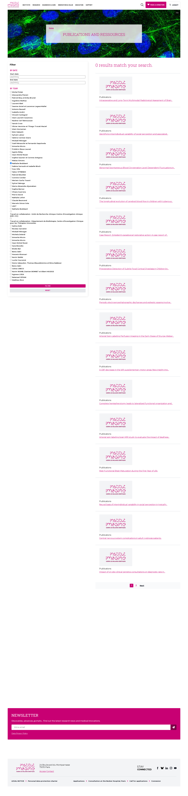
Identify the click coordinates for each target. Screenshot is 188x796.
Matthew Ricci (18, 280)
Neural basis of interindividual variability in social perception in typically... (133, 504)
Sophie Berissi (18, 189)
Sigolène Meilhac (19, 101)
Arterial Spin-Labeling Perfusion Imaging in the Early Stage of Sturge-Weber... (136, 336)
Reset (47, 290)
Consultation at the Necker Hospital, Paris (107, 781)
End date (14, 80)
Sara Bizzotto (17, 246)
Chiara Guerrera (19, 192)
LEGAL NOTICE (18, 781)
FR (177, 13)
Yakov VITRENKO (19, 172)
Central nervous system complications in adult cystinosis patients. (130, 538)
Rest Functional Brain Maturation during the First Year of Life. (128, 471)
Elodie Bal (16, 249)
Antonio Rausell (18, 109)
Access (42, 771)
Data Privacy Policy (20, 733)
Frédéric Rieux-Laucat (21, 149)
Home (51, 28)
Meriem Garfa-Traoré (21, 180)
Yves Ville (16, 169)
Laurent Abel (17, 103)
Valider (173, 727)
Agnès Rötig (17, 152)
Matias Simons (18, 160)
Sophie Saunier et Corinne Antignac (27, 158)
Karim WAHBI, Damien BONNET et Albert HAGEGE (33, 271)
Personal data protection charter (42, 781)
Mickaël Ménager (19, 141)
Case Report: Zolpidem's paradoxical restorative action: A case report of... (133, 235)
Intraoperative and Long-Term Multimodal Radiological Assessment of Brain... (135, 100)
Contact (50, 771)
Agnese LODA (18, 274)
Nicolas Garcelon (19, 229)
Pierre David (17, 195)
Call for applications (138, 781)
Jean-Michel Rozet (20, 155)
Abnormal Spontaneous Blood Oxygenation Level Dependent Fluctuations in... (137, 168)
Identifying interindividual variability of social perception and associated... (133, 134)
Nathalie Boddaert (20, 163)
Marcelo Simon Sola (20, 203)
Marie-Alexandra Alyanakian (24, 186)
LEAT (14, 206)
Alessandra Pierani (20, 95)
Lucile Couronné (19, 260)
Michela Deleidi (18, 234)
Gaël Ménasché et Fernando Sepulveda (29, 143)
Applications (79, 781)
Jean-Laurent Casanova (22, 118)
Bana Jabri (16, 252)
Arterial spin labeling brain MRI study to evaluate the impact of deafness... (134, 437)
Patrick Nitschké (19, 175)
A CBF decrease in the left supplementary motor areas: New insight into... (134, 370)
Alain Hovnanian (19, 129)
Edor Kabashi (17, 132)
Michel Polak (17, 92)
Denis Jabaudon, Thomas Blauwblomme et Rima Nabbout (36, 263)
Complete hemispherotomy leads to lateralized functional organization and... (136, 403)
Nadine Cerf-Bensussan (22, 121)
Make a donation (157, 5)
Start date (14, 74)
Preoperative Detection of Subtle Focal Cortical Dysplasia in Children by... (134, 269)
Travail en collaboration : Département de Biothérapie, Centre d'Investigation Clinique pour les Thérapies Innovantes (46, 222)
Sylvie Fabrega (18, 183)
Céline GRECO (18, 269)
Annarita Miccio (18, 146)
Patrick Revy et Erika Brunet (24, 98)
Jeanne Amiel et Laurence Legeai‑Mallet (29, 106)
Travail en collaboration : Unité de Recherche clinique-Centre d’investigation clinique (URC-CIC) (46, 215)
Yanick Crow (17, 123)
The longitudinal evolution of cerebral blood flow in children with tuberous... (136, 201)
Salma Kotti (17, 226)
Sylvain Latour (18, 135)
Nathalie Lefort (18, 197)
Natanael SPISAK (19, 277)
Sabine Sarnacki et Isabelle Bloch (26, 166)
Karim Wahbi (17, 257)
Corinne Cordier (19, 178)
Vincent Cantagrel (19, 115)
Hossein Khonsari (19, 254)
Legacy (175, 5)
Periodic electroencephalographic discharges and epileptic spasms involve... (135, 302)
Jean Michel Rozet (19, 243)
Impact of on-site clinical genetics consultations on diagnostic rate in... (132, 572)
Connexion (156, 781)
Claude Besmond (19, 200)
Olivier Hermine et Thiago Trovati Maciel (29, 126)
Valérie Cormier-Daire (21, 138)
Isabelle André (18, 112)
